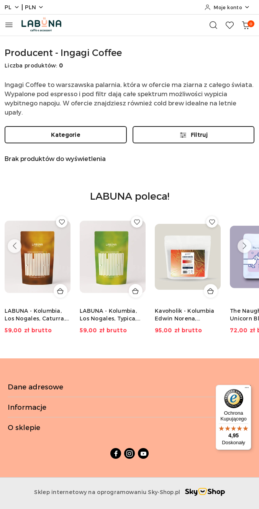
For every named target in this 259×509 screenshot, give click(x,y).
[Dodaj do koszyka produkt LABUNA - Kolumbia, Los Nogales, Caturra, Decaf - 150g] (60, 291)
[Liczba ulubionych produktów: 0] (229, 25)
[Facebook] (115, 453)
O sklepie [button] (129, 427)
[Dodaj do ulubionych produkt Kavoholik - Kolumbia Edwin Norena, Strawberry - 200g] (212, 222)
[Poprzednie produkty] (14, 246)
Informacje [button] (129, 407)
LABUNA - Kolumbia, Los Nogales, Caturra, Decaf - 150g (35, 314)
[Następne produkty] (244, 246)
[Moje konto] (227, 7)
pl (12, 7)
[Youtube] (143, 453)
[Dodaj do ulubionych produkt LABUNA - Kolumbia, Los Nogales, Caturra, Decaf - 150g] (61, 222)
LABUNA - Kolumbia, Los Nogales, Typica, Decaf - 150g (108, 314)
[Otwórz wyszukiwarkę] (213, 25)
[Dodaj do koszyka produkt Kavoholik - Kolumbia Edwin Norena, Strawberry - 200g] (211, 291)
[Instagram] (129, 453)
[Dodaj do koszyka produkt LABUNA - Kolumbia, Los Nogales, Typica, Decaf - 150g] (136, 291)
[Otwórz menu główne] (9, 24)
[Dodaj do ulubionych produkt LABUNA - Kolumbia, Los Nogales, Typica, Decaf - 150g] (137, 222)
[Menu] (246, 389)
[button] (129, 201)
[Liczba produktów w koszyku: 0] (245, 25)
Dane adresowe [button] (129, 387)
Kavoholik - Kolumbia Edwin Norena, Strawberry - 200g (185, 314)
